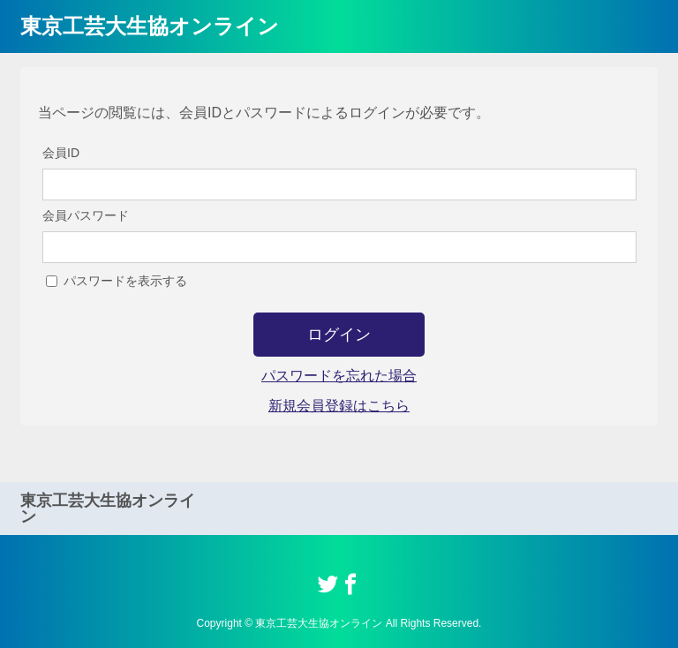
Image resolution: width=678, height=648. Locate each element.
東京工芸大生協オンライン (149, 26)
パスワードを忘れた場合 (339, 375)
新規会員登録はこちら (339, 405)
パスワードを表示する (125, 281)
